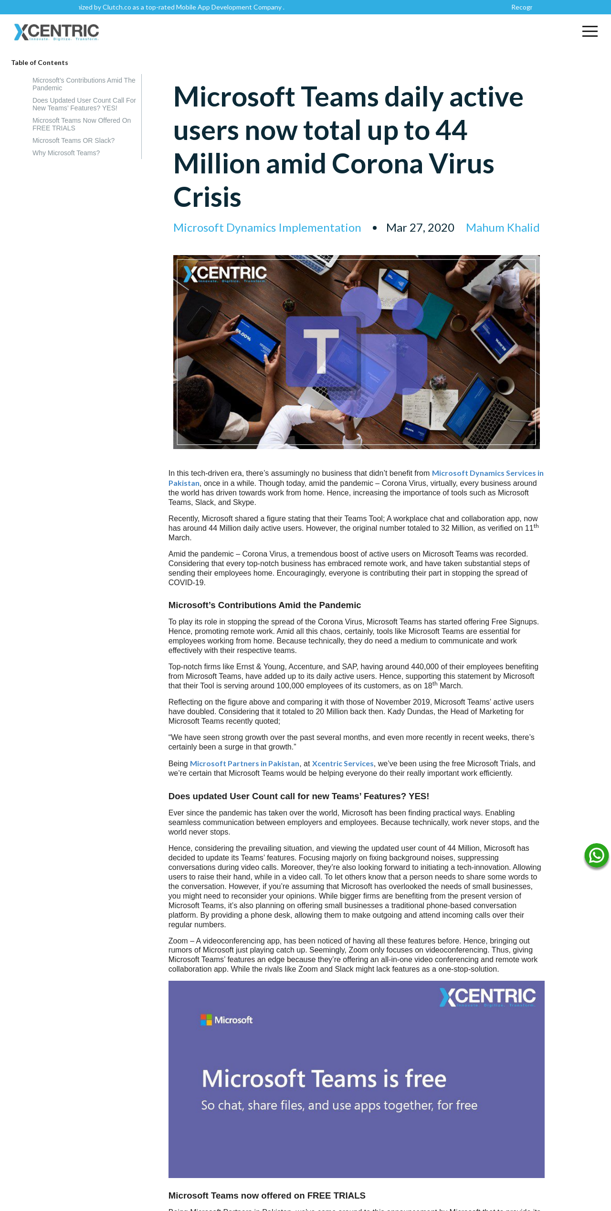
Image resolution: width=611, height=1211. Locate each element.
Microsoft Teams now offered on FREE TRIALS (81, 124)
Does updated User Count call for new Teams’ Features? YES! (84, 104)
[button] (590, 31)
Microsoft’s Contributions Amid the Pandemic (84, 84)
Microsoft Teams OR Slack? (73, 140)
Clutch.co (122, 7)
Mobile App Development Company (234, 7)
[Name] (596, 857)
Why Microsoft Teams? (66, 153)
